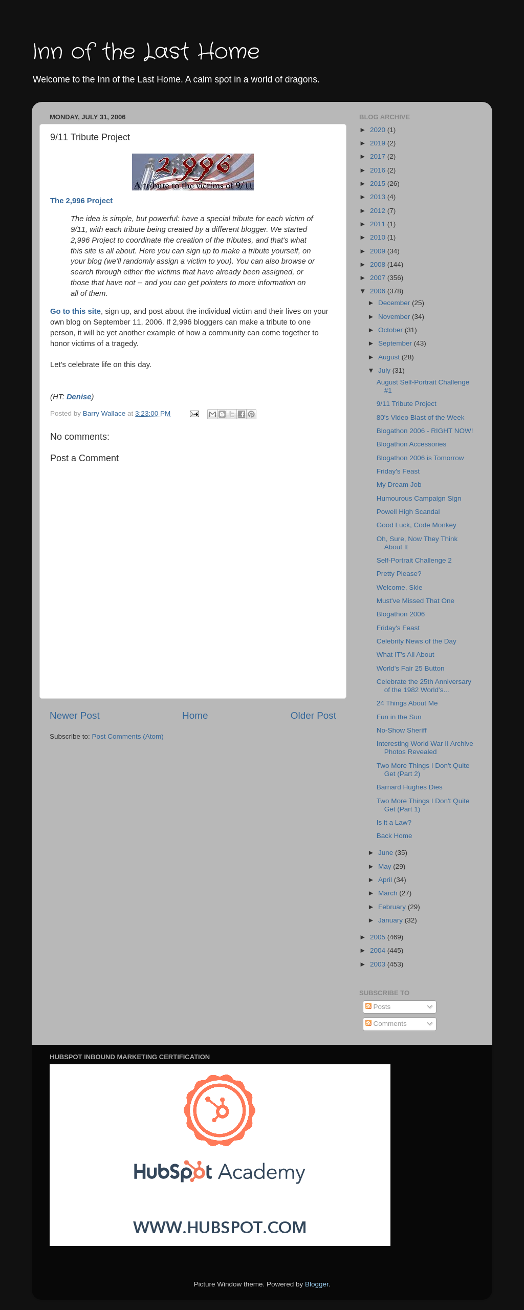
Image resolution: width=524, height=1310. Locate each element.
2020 (378, 130)
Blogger (317, 1284)
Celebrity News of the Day (416, 641)
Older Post (313, 715)
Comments (386, 1023)
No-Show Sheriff (402, 730)
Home (195, 715)
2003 (378, 964)
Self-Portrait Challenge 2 (414, 560)
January (391, 920)
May (385, 866)
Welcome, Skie (400, 587)
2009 (378, 251)
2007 (378, 278)
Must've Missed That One (415, 601)
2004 (378, 950)
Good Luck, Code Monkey (416, 525)
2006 (378, 291)
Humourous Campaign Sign (419, 498)
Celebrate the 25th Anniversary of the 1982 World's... (424, 686)
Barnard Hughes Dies (410, 787)
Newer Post (75, 715)
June (386, 852)
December (395, 303)
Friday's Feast (398, 471)
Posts (378, 1007)
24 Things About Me (407, 703)
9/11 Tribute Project (406, 403)
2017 (378, 156)
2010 (378, 237)
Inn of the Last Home (146, 52)
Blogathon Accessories (412, 444)
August (390, 357)
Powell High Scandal (408, 512)
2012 (378, 210)
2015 (378, 183)
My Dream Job (399, 484)
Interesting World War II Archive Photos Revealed (425, 748)
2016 (378, 170)
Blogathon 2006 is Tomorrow (420, 458)
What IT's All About (405, 654)
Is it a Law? (394, 822)
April (386, 880)
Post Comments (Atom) (128, 736)
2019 (378, 143)
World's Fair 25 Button (411, 668)
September (396, 343)
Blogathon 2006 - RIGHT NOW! (425, 431)
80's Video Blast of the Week (421, 417)
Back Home (394, 836)
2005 (378, 937)
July (385, 370)
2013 (378, 197)
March (388, 893)
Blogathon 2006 (401, 614)
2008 (378, 264)
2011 (378, 224)
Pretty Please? (399, 573)
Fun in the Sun (399, 717)
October (391, 330)
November (395, 316)
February (393, 907)
